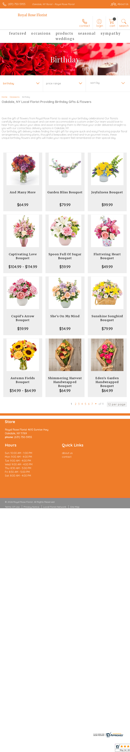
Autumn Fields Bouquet (23, 380)
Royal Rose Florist (32, 15)
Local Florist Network (54, 506)
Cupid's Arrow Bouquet (22, 318)
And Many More (23, 192)
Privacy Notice (31, 506)
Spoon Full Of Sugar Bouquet (65, 256)
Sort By (95, 82)
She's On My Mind (65, 316)
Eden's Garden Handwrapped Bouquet (107, 382)
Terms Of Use (12, 506)
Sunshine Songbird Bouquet (107, 318)
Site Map (74, 506)
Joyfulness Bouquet (107, 192)
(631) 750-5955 (16, 4)
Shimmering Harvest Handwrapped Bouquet (65, 382)
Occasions (14, 97)
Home (4, 97)
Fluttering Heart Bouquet (107, 256)
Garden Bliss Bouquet (65, 192)
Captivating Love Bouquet (23, 256)
